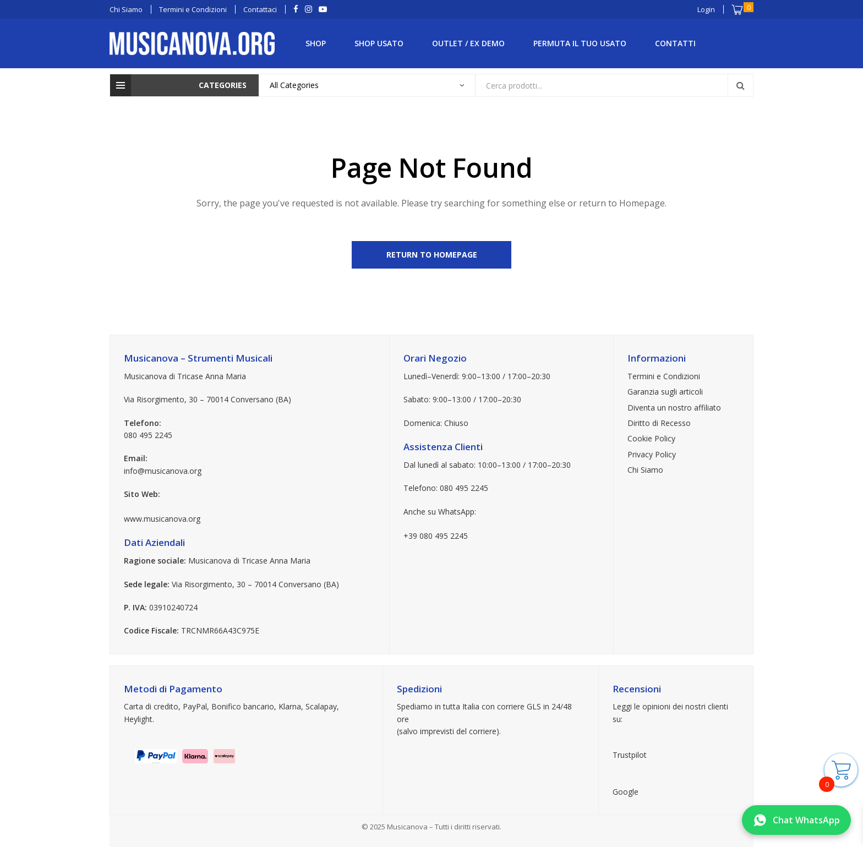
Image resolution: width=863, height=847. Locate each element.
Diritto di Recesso (659, 423)
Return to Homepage (431, 254)
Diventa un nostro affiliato (674, 407)
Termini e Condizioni (663, 376)
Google (625, 791)
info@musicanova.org (162, 471)
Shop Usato (378, 43)
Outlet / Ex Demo (468, 43)
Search (740, 85)
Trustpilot (630, 755)
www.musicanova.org (162, 518)
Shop (315, 43)
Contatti (675, 43)
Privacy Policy (651, 454)
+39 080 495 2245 (435, 536)
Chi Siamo (645, 470)
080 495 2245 (148, 435)
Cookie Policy (651, 438)
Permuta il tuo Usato (579, 43)
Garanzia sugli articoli (665, 391)
